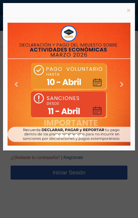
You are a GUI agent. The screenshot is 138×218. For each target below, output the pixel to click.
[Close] (128, 10)
